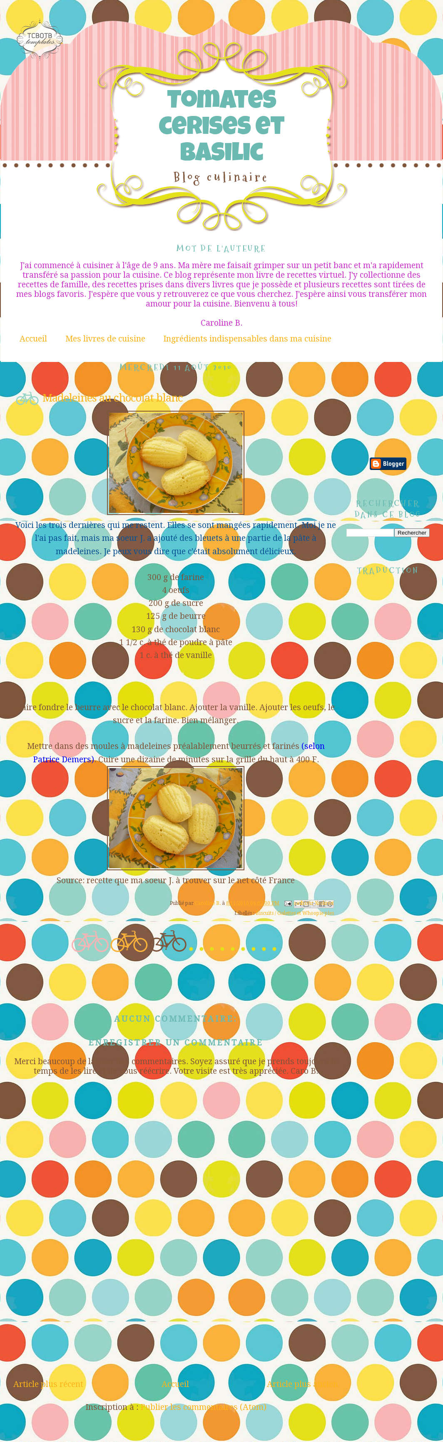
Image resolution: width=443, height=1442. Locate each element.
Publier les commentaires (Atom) (203, 1407)
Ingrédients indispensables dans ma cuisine (247, 339)
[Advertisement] (388, 391)
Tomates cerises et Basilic (221, 129)
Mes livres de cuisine (105, 339)
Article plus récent (48, 1384)
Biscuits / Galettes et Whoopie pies (295, 913)
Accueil (33, 339)
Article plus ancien (302, 1384)
